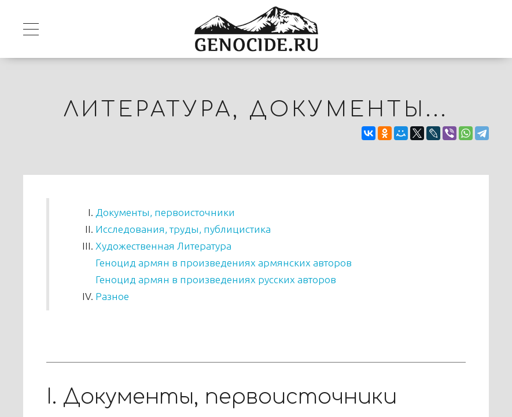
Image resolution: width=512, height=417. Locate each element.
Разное (112, 296)
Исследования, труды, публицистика (183, 229)
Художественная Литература (163, 245)
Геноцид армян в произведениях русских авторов (215, 279)
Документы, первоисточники (165, 212)
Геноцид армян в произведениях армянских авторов (223, 262)
